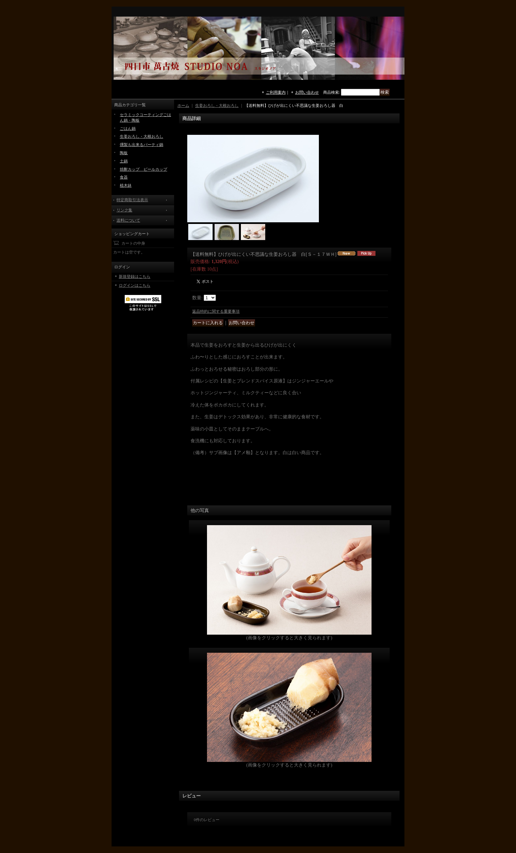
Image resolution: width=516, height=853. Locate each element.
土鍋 (124, 161)
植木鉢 (126, 185)
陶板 (124, 153)
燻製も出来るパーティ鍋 (141, 144)
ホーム (183, 105)
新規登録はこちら (134, 276)
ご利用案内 (276, 92)
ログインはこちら (134, 285)
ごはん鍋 (128, 128)
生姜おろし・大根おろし (141, 136)
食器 (124, 177)
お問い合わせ (307, 92)
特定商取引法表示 (132, 200)
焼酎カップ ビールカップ (143, 169)
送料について (128, 220)
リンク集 (124, 210)
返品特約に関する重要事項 (216, 311)
